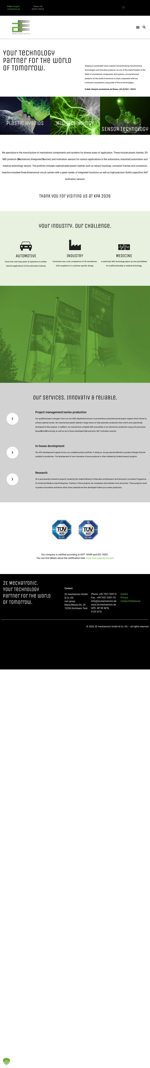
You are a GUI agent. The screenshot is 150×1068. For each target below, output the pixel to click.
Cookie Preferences (130, 601)
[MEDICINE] (124, 247)
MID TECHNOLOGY (75, 123)
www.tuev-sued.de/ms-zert (100, 558)
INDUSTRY (75, 255)
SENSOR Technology (125, 128)
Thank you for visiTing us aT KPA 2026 (75, 196)
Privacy (124, 597)
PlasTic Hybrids (25, 123)
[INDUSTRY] (75, 245)
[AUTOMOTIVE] (26, 246)
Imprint (124, 594)
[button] (123, 7)
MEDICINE (124, 255)
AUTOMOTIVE (26, 255)
